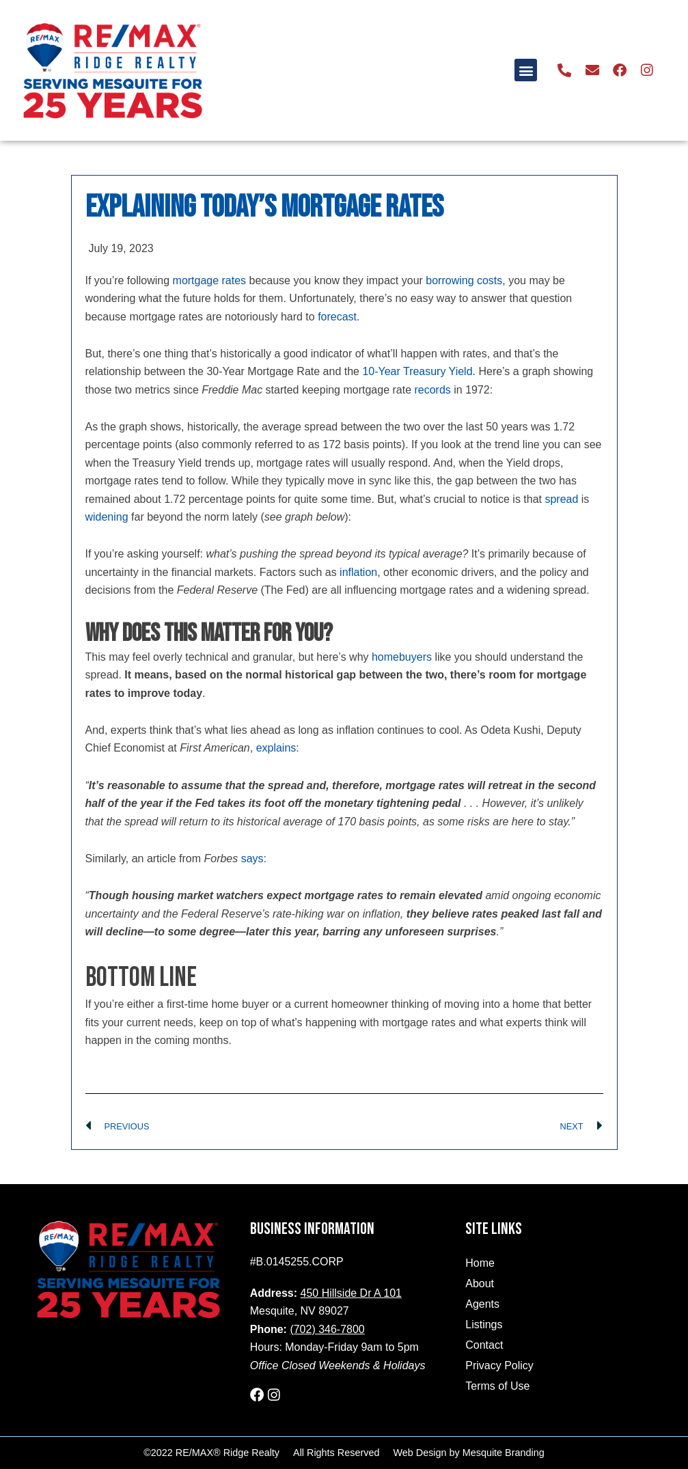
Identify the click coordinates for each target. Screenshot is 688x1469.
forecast (337, 316)
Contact (484, 1345)
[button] (526, 70)
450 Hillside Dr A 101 (351, 1293)
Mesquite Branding (504, 1452)
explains (276, 748)
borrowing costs (464, 280)
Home (480, 1263)
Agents (482, 1304)
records (433, 390)
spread (561, 499)
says (252, 858)
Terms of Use (497, 1386)
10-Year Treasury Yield (417, 371)
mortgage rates (210, 280)
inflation (358, 572)
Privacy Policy (499, 1365)
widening (106, 517)
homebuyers (402, 657)
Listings (483, 1324)
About (479, 1283)
